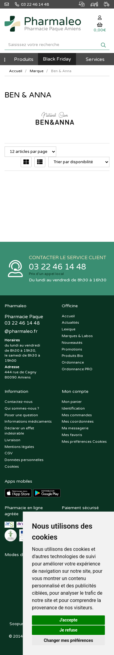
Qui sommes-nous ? (22, 408)
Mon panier (72, 402)
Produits (23, 59)
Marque (36, 71)
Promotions (72, 349)
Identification (73, 408)
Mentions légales (19, 447)
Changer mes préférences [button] (68, 640)
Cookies (12, 466)
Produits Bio (72, 356)
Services (95, 59)
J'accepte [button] (68, 620)
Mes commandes (77, 415)
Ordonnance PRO (77, 369)
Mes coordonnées (78, 421)
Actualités (70, 322)
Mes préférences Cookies (84, 441)
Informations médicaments (28, 421)
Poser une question (21, 415)
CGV (8, 453)
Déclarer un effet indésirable (19, 430)
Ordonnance (73, 362)
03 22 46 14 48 (57, 267)
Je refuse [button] (68, 630)
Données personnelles (24, 460)
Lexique (68, 329)
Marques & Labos (77, 336)
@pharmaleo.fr (21, 331)
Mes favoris (72, 435)
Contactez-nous (19, 402)
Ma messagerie (75, 428)
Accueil (15, 71)
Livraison (12, 440)
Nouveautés (72, 342)
